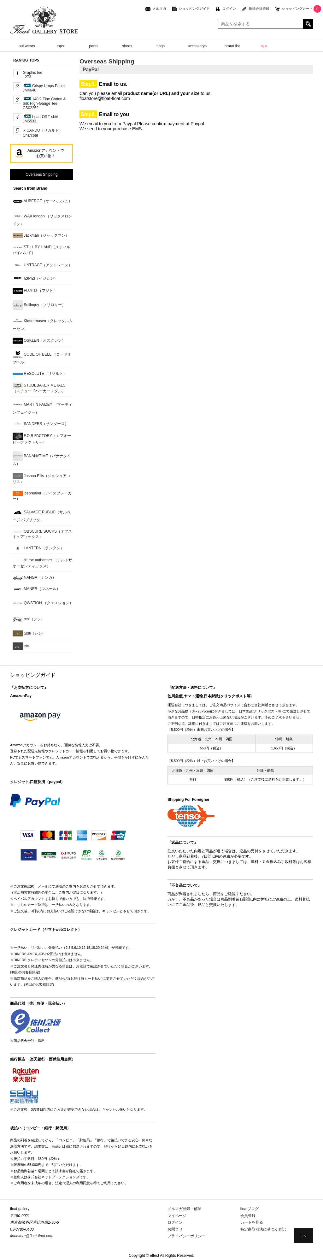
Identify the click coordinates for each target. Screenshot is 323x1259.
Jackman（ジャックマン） (41, 235)
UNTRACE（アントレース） (42, 265)
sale (264, 46)
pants (93, 46)
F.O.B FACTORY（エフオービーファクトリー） (42, 438)
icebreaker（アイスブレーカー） (42, 496)
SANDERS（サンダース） (40, 424)
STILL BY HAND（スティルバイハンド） (41, 249)
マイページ (176, 1216)
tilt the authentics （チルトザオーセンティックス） (42, 562)
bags (160, 46)
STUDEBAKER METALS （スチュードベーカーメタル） (39, 387)
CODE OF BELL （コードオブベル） (42, 357)
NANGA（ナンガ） (34, 577)
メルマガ (159, 8)
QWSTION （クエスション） (43, 603)
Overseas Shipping (41, 174)
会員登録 (247, 1216)
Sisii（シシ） (29, 633)
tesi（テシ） (29, 619)
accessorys (197, 46)
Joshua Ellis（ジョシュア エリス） (42, 478)
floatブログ (249, 1209)
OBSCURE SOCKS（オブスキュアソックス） (42, 534)
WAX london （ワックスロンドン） (42, 218)
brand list (232, 46)
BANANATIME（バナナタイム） (42, 458)
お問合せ (175, 1229)
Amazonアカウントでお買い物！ (45, 153)
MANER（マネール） (36, 589)
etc (21, 646)
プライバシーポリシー (186, 1236)
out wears (27, 46)
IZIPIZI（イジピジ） (35, 278)
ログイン (229, 8)
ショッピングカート (297, 8)
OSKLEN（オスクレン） (39, 341)
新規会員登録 (259, 8)
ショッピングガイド (194, 8)
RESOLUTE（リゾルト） (40, 373)
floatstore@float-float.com (31, 1236)
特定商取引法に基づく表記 (263, 1229)
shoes (127, 46)
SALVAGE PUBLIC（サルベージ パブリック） (42, 514)
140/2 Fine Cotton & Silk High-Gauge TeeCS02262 (44, 103)
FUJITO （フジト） (35, 291)
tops (60, 46)
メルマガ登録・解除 (184, 1209)
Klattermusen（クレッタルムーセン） (43, 323)
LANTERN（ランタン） (38, 548)
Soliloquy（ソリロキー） (39, 305)
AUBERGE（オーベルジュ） (42, 201)
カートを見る (251, 1222)
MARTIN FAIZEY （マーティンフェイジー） (42, 407)
